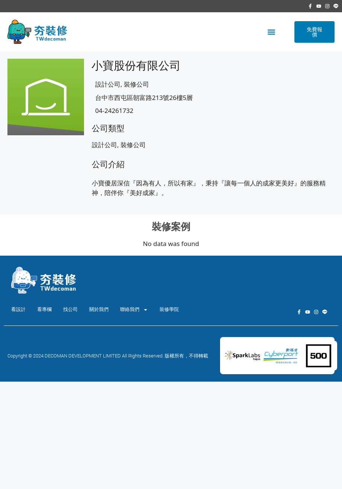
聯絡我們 (134, 310)
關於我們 (99, 309)
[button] (271, 32)
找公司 (70, 309)
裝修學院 (169, 309)
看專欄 (44, 309)
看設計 (18, 309)
